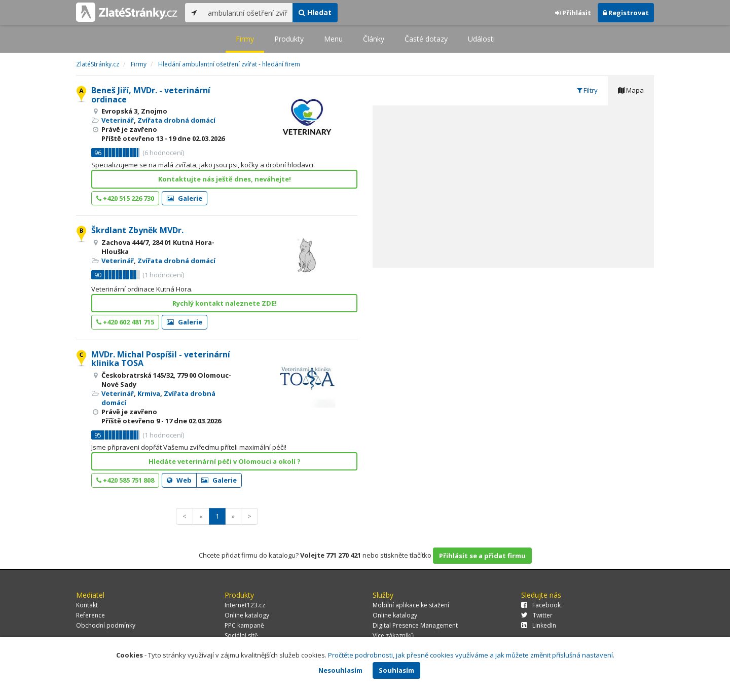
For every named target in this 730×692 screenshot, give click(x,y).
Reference (90, 615)
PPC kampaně (244, 625)
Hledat (315, 12)
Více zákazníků (393, 635)
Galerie (184, 198)
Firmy (245, 39)
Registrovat (626, 12)
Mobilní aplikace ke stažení (411, 605)
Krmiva (148, 393)
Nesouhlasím (340, 670)
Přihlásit (573, 12)
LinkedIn (538, 625)
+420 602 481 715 (125, 321)
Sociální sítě (241, 635)
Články (373, 39)
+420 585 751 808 (125, 480)
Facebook (541, 605)
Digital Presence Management (415, 625)
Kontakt (87, 605)
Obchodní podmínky (105, 625)
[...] (247, 12)
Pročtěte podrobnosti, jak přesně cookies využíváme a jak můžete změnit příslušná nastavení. (471, 655)
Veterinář (117, 120)
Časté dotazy (426, 39)
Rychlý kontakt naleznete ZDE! (224, 303)
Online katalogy (247, 615)
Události (481, 39)
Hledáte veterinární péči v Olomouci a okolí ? (225, 461)
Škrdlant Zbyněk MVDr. (137, 230)
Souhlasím (396, 670)
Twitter (537, 615)
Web (179, 480)
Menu (333, 39)
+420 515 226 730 (125, 198)
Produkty (289, 39)
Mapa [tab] (631, 90)
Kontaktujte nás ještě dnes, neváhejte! (224, 179)
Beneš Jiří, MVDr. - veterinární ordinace (150, 95)
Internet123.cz (245, 605)
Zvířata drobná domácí (176, 120)
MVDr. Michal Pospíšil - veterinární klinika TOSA (160, 359)
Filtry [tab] (587, 90)
